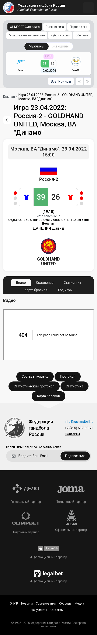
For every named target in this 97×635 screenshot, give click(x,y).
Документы (39, 610)
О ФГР (14, 603)
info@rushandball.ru (79, 421)
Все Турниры (61, 81)
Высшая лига (55, 27)
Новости (27, 603)
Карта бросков (36, 290)
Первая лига (78, 27)
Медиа (79, 603)
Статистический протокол (34, 386)
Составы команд (35, 376)
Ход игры (65, 290)
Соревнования (46, 603)
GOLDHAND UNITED (48, 261)
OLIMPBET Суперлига (25, 27)
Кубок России (60, 35)
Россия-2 (48, 179)
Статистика (72, 283)
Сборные (82, 35)
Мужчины (36, 46)
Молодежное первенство (27, 35)
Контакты (72, 434)
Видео (21, 283)
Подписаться (75, 456)
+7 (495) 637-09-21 (79, 428)
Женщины (60, 46)
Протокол (67, 376)
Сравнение (44, 283)
